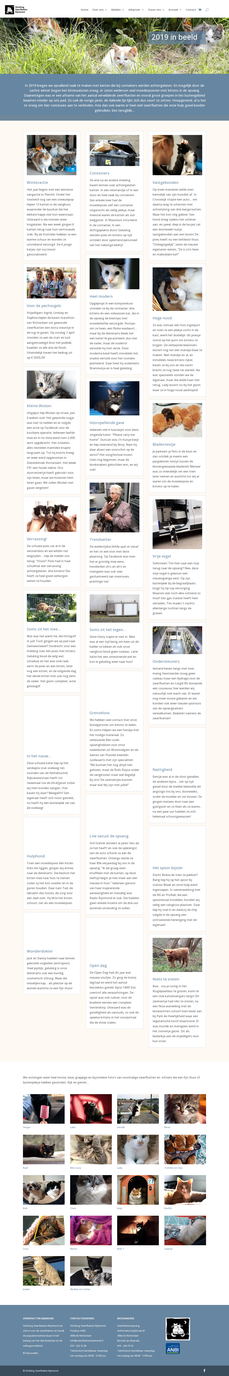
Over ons (98, 9)
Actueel (173, 9)
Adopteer (134, 9)
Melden (116, 9)
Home (84, 9)
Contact (191, 9)
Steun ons (154, 9)
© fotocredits (30, 1353)
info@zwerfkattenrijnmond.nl (86, 1340)
